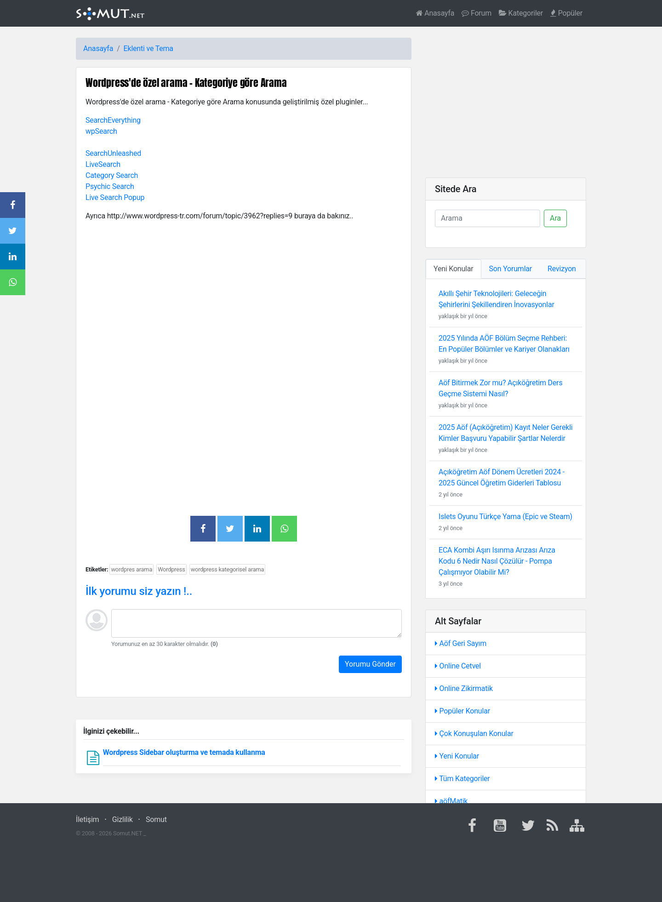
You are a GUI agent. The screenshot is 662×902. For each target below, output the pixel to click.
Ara (555, 218)
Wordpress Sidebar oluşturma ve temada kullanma (184, 752)
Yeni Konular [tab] (454, 268)
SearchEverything (113, 120)
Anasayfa (435, 13)
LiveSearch (103, 164)
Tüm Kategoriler (462, 778)
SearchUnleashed (113, 153)
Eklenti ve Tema (148, 48)
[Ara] (487, 218)
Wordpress (171, 569)
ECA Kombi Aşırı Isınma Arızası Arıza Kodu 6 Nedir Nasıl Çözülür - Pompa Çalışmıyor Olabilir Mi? (497, 561)
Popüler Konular (462, 711)
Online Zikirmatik (464, 688)
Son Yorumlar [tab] (510, 268)
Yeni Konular (457, 756)
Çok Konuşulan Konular (474, 733)
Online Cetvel (458, 666)
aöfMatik (451, 801)
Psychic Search (110, 186)
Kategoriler (521, 13)
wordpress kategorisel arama (227, 569)
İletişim (87, 819)
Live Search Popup (115, 197)
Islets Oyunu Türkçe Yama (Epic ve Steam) (505, 516)
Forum (476, 13)
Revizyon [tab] (562, 268)
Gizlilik (122, 819)
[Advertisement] (244, 293)
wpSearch (101, 131)
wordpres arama (131, 569)
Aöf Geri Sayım (460, 643)
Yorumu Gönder (370, 664)
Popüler (566, 13)
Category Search (112, 175)
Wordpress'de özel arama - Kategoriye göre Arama (186, 82)
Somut (156, 819)
